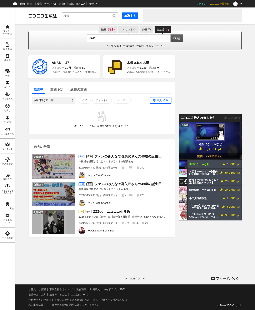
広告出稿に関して (38, 304)
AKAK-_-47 (60, 63)
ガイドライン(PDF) (114, 289)
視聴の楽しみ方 (37, 294)
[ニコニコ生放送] (42, 16)
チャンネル (50, 3)
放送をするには (58, 294)
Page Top (135, 278)
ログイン (201, 3)
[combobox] (90, 15)
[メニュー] (168, 156)
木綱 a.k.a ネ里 (138, 63)
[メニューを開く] (7, 15)
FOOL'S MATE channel (101, 230)
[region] (7, 158)
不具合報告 (55, 289)
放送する (130, 15)
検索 (176, 38)
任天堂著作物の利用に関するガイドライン (75, 305)
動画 (22, 3)
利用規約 (95, 289)
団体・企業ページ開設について (110, 300)
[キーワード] (90, 15)
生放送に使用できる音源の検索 (71, 300)
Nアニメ (80, 3)
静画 (29, 3)
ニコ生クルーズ (79, 294)
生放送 (38, 3)
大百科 (62, 3)
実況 (71, 3)
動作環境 (81, 289)
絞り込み (163, 100)
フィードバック (227, 278)
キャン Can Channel (99, 175)
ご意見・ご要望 (37, 289)
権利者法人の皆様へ (39, 299)
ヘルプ (69, 289)
